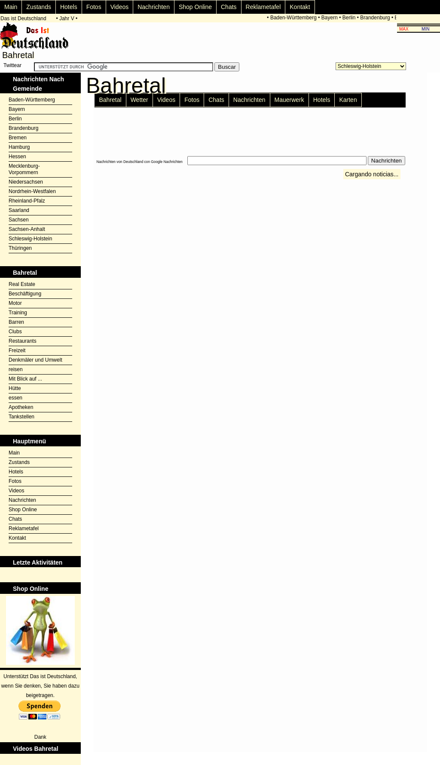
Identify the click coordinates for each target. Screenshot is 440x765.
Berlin (350, 18)
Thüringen (20, 248)
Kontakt (300, 6)
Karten (348, 99)
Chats (229, 6)
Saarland (19, 210)
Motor (15, 303)
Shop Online (195, 6)
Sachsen (19, 220)
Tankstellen (21, 417)
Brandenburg (376, 18)
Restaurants (23, 341)
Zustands (38, 6)
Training (18, 313)
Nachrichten (154, 6)
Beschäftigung (25, 294)
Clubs (15, 332)
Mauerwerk (289, 99)
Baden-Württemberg (295, 18)
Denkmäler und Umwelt (35, 360)
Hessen (17, 157)
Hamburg (19, 147)
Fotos (93, 6)
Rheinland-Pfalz (27, 201)
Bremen (18, 138)
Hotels (68, 6)
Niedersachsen (26, 182)
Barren (16, 322)
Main (10, 6)
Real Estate (22, 284)
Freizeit (17, 350)
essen (15, 398)
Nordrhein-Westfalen (32, 191)
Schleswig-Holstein (30, 239)
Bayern (331, 18)
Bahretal (110, 99)
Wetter (139, 99)
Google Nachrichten (167, 162)
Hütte (15, 388)
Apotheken (21, 407)
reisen (16, 369)
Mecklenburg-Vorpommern (24, 169)
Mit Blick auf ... (25, 379)
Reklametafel (263, 6)
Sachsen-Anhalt (27, 229)
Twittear (12, 65)
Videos (119, 6)
